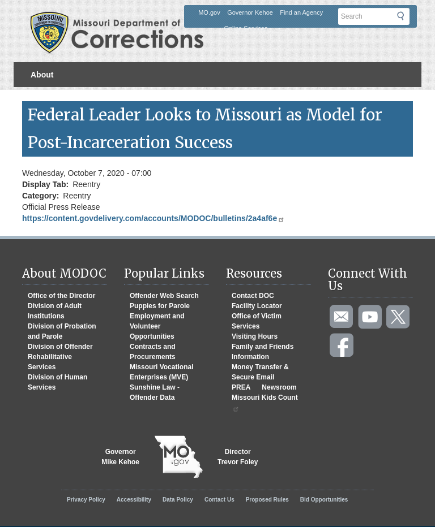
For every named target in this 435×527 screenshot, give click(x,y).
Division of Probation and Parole (62, 331)
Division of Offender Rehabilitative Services (60, 357)
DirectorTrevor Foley (238, 457)
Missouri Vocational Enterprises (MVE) (161, 372)
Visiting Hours (255, 336)
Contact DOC (253, 296)
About (42, 74)
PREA (241, 387)
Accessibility (134, 499)
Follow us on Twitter (398, 317)
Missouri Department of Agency (120, 19)
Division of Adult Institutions (55, 311)
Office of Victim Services (257, 321)
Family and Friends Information (262, 352)
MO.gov (209, 12)
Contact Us (219, 499)
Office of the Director (61, 296)
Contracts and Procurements (153, 352)
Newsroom (279, 387)
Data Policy (178, 499)
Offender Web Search (164, 296)
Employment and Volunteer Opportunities (157, 326)
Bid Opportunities (324, 499)
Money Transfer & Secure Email (260, 372)
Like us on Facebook (342, 345)
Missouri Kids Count (265, 403)
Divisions (48, 99)
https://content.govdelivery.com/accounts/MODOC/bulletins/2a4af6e (153, 218)
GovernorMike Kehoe (120, 457)
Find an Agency (301, 12)
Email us (342, 317)
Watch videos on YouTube (370, 317)
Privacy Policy (86, 499)
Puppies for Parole (160, 306)
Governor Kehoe (250, 12)
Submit (407, 18)
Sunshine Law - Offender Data (155, 392)
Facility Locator (257, 306)
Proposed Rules (267, 499)
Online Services (245, 28)
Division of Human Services (57, 382)
